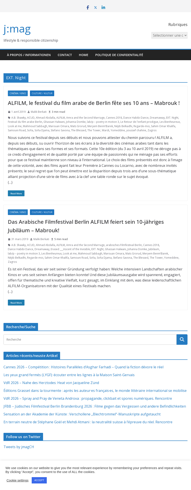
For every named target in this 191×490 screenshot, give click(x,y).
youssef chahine (136, 130)
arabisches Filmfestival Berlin (124, 245)
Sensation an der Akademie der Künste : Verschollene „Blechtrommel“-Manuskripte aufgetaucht (82, 414)
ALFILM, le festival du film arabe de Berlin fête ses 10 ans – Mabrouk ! (94, 102)
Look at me (15, 126)
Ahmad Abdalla (45, 118)
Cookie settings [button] (17, 480)
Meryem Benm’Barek (100, 126)
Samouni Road (17, 130)
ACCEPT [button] (39, 480)
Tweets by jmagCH (18, 446)
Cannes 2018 (114, 118)
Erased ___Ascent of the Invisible (70, 249)
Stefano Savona (60, 130)
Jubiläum (153, 249)
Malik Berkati (39, 112)
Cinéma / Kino (18, 93)
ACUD (31, 118)
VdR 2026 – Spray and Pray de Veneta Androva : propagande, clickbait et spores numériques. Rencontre (87, 398)
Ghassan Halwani (54, 122)
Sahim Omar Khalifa (163, 126)
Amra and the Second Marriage (85, 118)
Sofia (30, 130)
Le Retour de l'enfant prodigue (139, 122)
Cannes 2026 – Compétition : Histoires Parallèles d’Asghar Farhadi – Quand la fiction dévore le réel (83, 367)
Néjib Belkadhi (123, 126)
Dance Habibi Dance (136, 118)
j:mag (17, 28)
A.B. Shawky (18, 118)
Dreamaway (157, 118)
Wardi (105, 130)
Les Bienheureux (170, 122)
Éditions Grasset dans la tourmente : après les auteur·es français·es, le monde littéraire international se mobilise (95, 390)
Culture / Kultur (42, 93)
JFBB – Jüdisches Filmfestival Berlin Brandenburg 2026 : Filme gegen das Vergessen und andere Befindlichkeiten (94, 406)
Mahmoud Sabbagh (35, 126)
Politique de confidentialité (119, 55)
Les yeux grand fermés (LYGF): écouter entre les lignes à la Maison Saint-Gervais (69, 374)
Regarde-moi (142, 126)
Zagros (152, 130)
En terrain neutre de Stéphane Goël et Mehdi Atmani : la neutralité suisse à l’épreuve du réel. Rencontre (87, 422)
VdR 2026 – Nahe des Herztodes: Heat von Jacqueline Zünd (51, 382)
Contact (65, 55)
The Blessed (78, 130)
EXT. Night (172, 118)
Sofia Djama (42, 130)
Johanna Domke (76, 122)
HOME (83, 55)
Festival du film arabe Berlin (25, 122)
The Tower (94, 130)
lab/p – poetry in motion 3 (103, 122)
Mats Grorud (78, 126)
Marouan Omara (59, 126)
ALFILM (60, 118)
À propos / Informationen (29, 55)
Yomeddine (118, 130)
